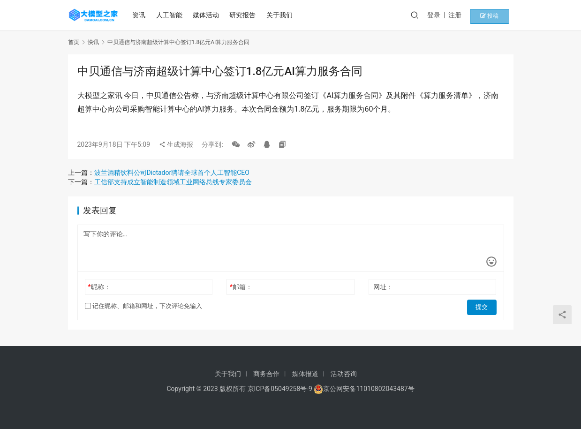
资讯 (140, 15)
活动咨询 (344, 373)
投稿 (497, 15)
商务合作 (266, 373)
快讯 (93, 42)
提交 (483, 306)
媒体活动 (208, 15)
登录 (445, 15)
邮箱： (241, 287)
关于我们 (281, 15)
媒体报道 (305, 373)
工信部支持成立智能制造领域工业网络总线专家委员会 (173, 182)
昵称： (99, 287)
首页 (73, 42)
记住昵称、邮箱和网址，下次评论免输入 (143, 305)
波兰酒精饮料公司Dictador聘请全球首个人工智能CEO (171, 172)
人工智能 (171, 15)
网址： (383, 287)
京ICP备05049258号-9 (280, 388)
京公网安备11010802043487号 (368, 388)
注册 (466, 15)
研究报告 (244, 15)
